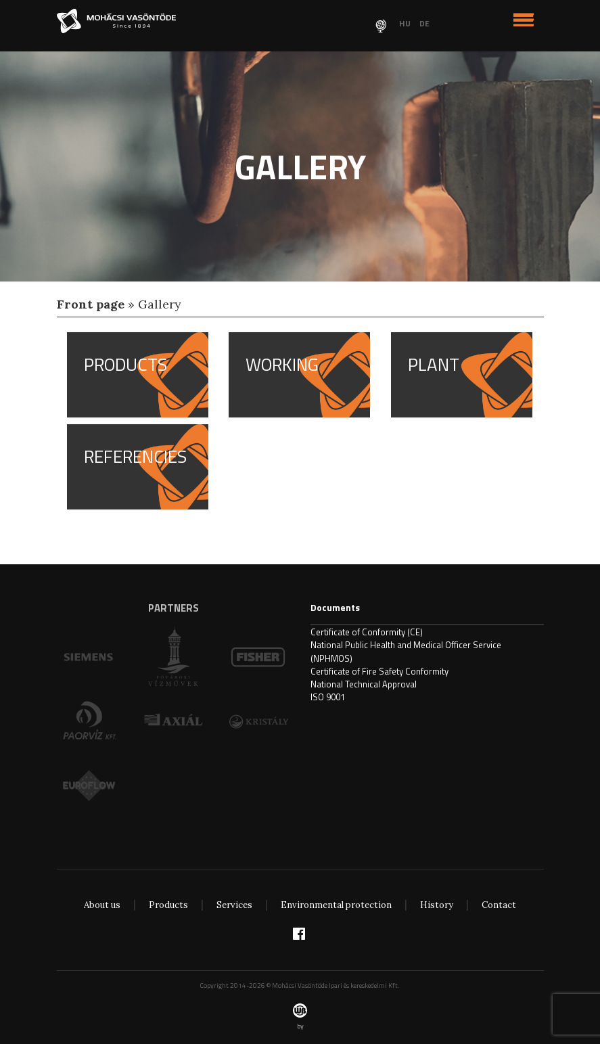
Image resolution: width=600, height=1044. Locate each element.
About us (102, 905)
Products (168, 905)
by (300, 1016)
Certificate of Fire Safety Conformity (379, 671)
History (436, 905)
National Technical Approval (363, 684)
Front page (90, 304)
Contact (499, 905)
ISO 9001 (327, 697)
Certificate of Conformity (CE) (366, 632)
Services (234, 905)
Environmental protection (336, 905)
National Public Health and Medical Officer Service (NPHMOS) (405, 651)
